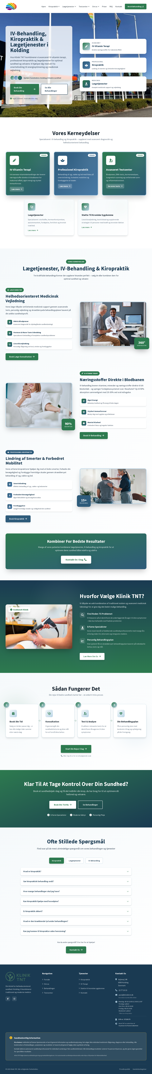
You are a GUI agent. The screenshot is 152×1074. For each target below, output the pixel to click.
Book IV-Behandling (93, 435)
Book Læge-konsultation (22, 356)
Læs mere (17, 189)
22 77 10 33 (123, 990)
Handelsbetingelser (139, 1069)
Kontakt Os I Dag (76, 559)
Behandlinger (48, 988)
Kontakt (118, 6)
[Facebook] (8, 998)
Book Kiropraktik (18, 518)
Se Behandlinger (90, 804)
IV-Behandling (94, 860)
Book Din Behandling (24, 89)
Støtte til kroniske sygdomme (91, 988)
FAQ (111, 6)
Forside (46, 979)
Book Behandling (136, 6)
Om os (95, 6)
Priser (104, 6)
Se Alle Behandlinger (51, 89)
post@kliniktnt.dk (126, 995)
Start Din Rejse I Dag (76, 749)
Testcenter (84, 6)
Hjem (43, 6)
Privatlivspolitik (124, 1069)
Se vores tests (115, 186)
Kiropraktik (54, 6)
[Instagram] (14, 998)
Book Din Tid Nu (62, 804)
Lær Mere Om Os (92, 656)
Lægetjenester (69, 6)
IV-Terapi (83, 984)
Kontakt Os (76, 949)
